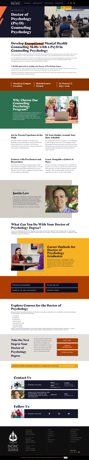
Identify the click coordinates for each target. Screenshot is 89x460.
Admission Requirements (21, 285)
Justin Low (54, 394)
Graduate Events (53, 290)
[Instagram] (59, 413)
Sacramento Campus (30, 437)
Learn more (60, 457)
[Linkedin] (69, 413)
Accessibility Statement (75, 429)
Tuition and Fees (53, 285)
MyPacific (50, 429)
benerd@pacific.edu (55, 387)
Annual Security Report (75, 439)
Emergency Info (51, 435)
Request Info (68, 7)
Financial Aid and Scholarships (24, 290)
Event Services (51, 433)
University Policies (74, 435)
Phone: (52, 382)
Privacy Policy (73, 441)
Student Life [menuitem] (59, 3)
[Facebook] (49, 413)
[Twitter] (77, 452)
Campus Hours (51, 431)
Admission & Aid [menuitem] (37, 3)
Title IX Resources (74, 433)
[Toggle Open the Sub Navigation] (69, 3)
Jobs (49, 437)
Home (12, 10)
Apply (58, 7)
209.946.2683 (55, 384)
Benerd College (19, 10)
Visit (63, 7)
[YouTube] (79, 452)
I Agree (65, 457)
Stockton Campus (29, 429)
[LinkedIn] (75, 452)
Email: (52, 385)
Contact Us (50, 441)
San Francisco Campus (30, 445)
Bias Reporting (73, 431)
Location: (66, 383)
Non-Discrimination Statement (76, 437)
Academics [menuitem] (27, 3)
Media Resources (51, 439)
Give (73, 7)
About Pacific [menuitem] (49, 3)
